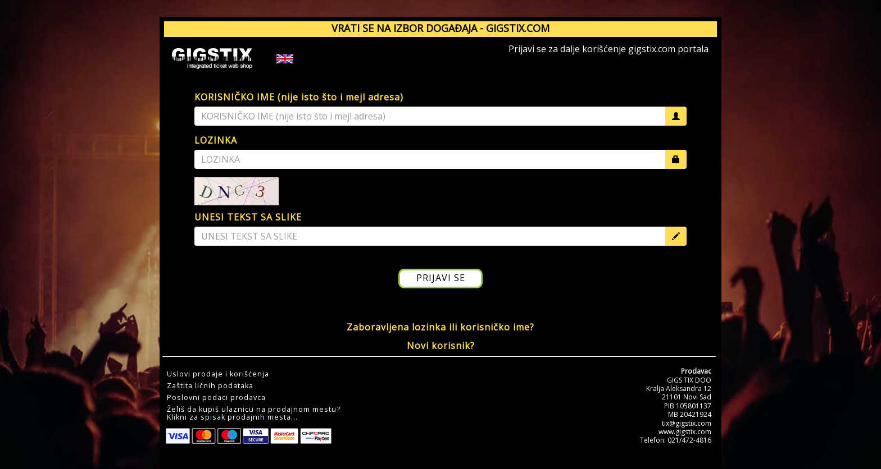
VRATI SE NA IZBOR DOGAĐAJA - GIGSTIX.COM (440, 28)
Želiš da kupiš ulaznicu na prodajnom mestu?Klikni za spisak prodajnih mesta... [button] (253, 413)
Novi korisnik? (441, 345)
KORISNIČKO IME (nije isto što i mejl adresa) (298, 97)
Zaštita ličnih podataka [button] (210, 385)
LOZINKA (215, 140)
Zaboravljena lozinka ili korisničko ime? (440, 327)
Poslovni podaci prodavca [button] (216, 397)
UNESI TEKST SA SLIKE (248, 217)
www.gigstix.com (685, 431)
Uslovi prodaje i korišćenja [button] (218, 374)
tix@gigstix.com (686, 423)
